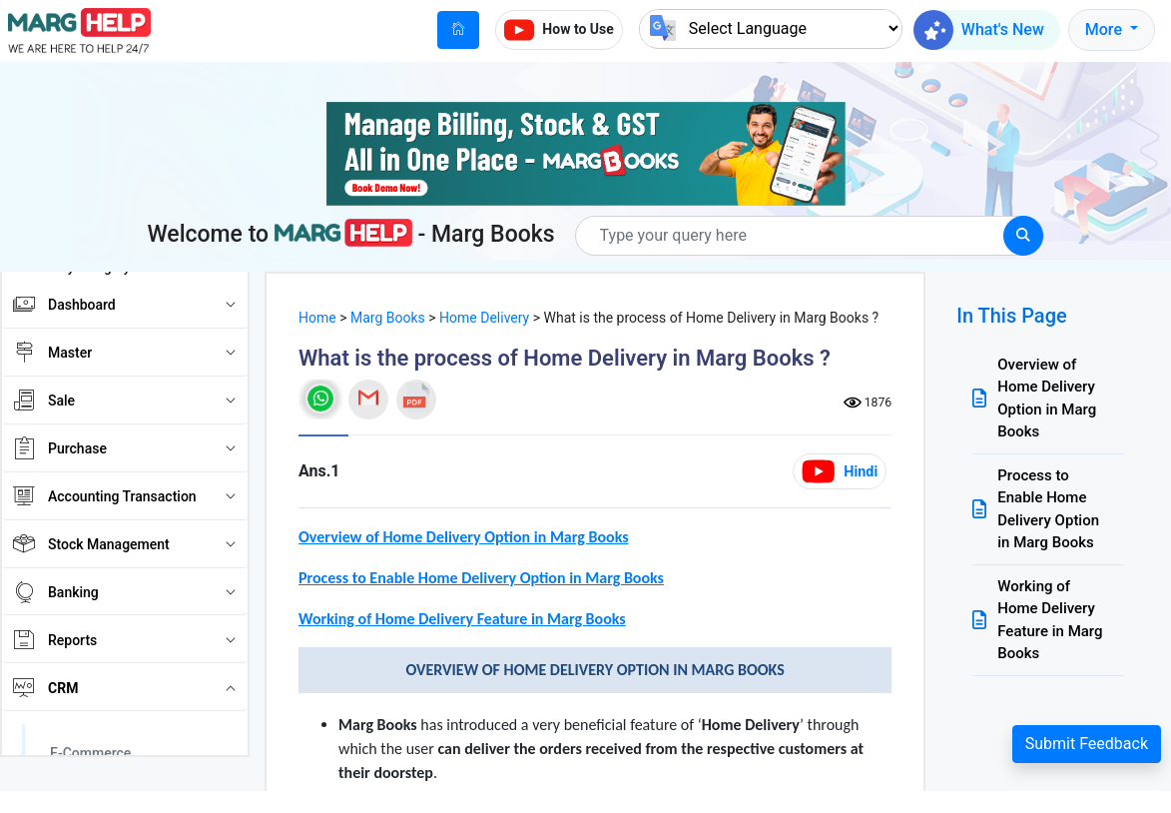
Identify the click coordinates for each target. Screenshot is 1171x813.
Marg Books (387, 318)
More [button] (1105, 29)
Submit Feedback (1086, 743)
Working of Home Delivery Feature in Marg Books (1049, 620)
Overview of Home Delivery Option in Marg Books (1046, 398)
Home (317, 318)
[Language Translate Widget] (770, 28)
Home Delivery (484, 318)
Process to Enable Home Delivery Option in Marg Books (1048, 509)
